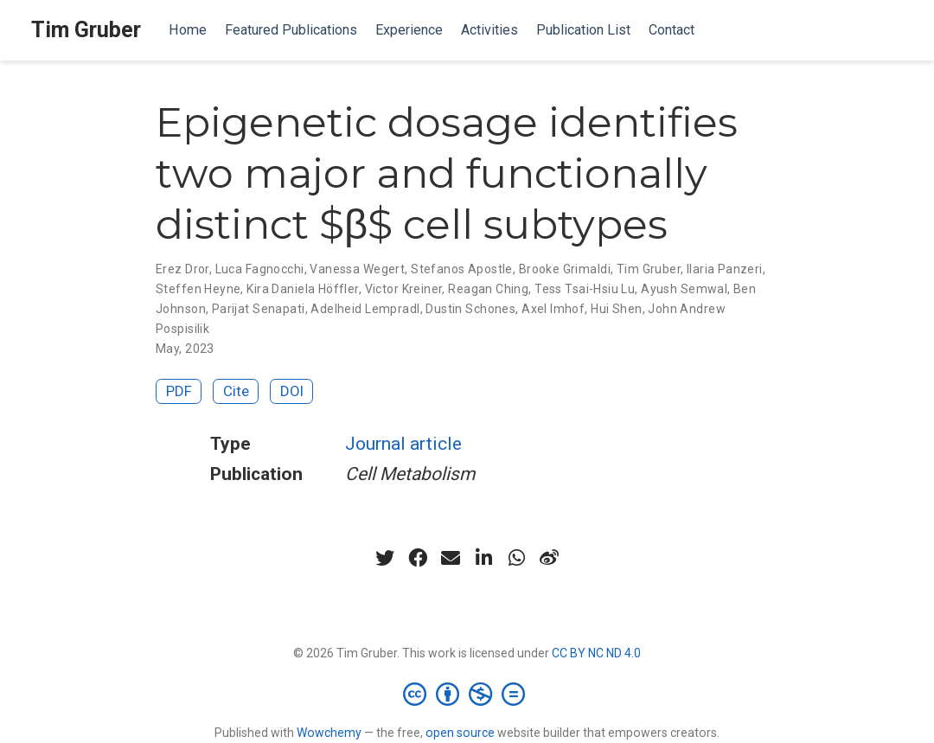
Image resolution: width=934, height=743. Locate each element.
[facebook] (418, 558)
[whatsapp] (516, 558)
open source (460, 733)
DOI (292, 391)
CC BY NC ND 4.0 (596, 653)
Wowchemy (329, 733)
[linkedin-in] (483, 558)
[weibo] (549, 558)
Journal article (403, 443)
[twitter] (385, 558)
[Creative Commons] (467, 693)
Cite (236, 391)
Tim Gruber (86, 29)
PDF (179, 391)
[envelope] (451, 558)
